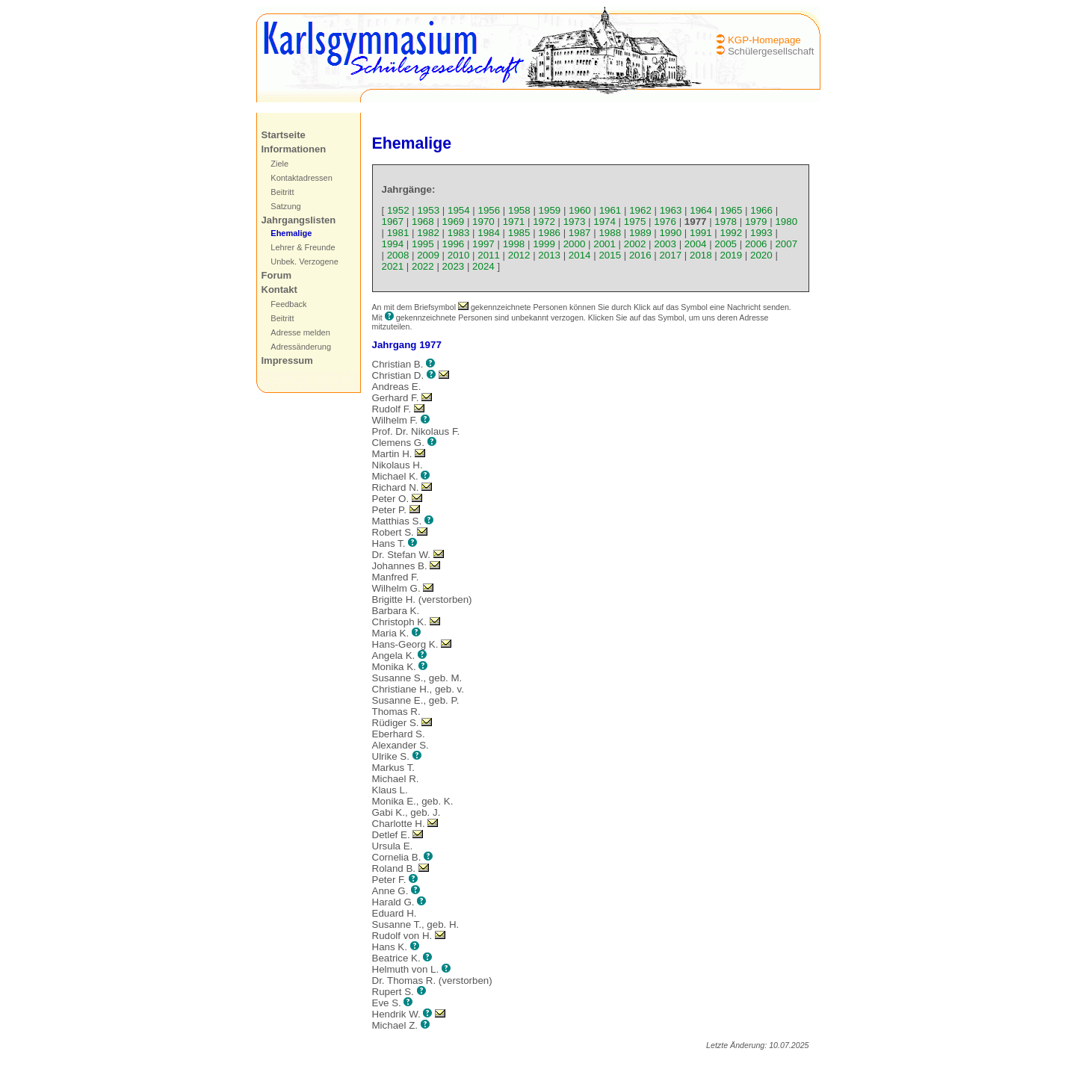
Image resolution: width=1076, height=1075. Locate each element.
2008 (398, 255)
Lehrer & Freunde (302, 247)
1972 (544, 221)
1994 (393, 244)
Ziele (279, 163)
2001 (604, 244)
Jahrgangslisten (299, 220)
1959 (550, 210)
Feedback (288, 304)
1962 (640, 210)
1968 (423, 221)
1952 (398, 210)
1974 (604, 221)
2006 (756, 244)
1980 (786, 221)
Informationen (294, 149)
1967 (393, 221)
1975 (635, 221)
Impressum (287, 360)
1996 (453, 244)
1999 (544, 244)
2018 (701, 255)
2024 (483, 266)
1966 (761, 210)
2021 (393, 266)
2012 (519, 255)
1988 (610, 232)
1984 (488, 232)
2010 (459, 255)
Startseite (284, 134)
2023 (453, 266)
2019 (731, 255)
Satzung (285, 206)
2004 (695, 244)
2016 (640, 255)
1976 (665, 221)
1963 (671, 210)
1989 (640, 232)
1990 (670, 232)
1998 (514, 244)
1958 (519, 210)
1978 (725, 221)
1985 (519, 232)
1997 (483, 244)
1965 (731, 210)
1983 (459, 232)
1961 (610, 210)
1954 (459, 210)
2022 (423, 266)
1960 (580, 210)
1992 (731, 232)
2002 (635, 244)
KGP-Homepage (764, 40)
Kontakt (279, 289)
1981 (398, 232)
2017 (670, 255)
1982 (428, 232)
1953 (428, 210)
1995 (423, 244)
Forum (276, 275)
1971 (514, 221)
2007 (786, 244)
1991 (701, 232)
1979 (756, 221)
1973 (574, 221)
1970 (483, 221)
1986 (549, 232)
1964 (701, 210)
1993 (761, 232)
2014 (580, 255)
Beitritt (282, 192)
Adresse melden (300, 332)
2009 (428, 255)
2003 (665, 244)
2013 (549, 255)
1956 (489, 210)
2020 (761, 255)
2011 (488, 255)
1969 (453, 221)
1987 (580, 232)
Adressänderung (300, 346)
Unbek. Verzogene (304, 261)
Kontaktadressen (301, 177)
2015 (610, 255)
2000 (574, 244)
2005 (725, 244)
